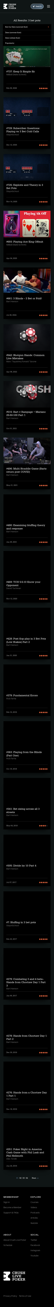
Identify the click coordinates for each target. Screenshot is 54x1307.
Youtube (34, 1256)
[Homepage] (9, 6)
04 (27, 1178)
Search (37, 6)
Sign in (6, 1202)
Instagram (35, 1251)
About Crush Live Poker (14, 1240)
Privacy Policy (10, 1296)
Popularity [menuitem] (9, 43)
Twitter (34, 1240)
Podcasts (35, 1213)
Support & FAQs (11, 1213)
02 (20, 1178)
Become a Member (12, 1208)
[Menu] (49, 6)
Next (35, 1178)
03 (24, 1178)
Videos (34, 1208)
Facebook (35, 1245)
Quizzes (34, 1223)
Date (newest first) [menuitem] (13, 32)
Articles (34, 1218)
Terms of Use (25, 1296)
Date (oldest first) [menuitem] (12, 38)
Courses (34, 1202)
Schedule (7, 1245)
